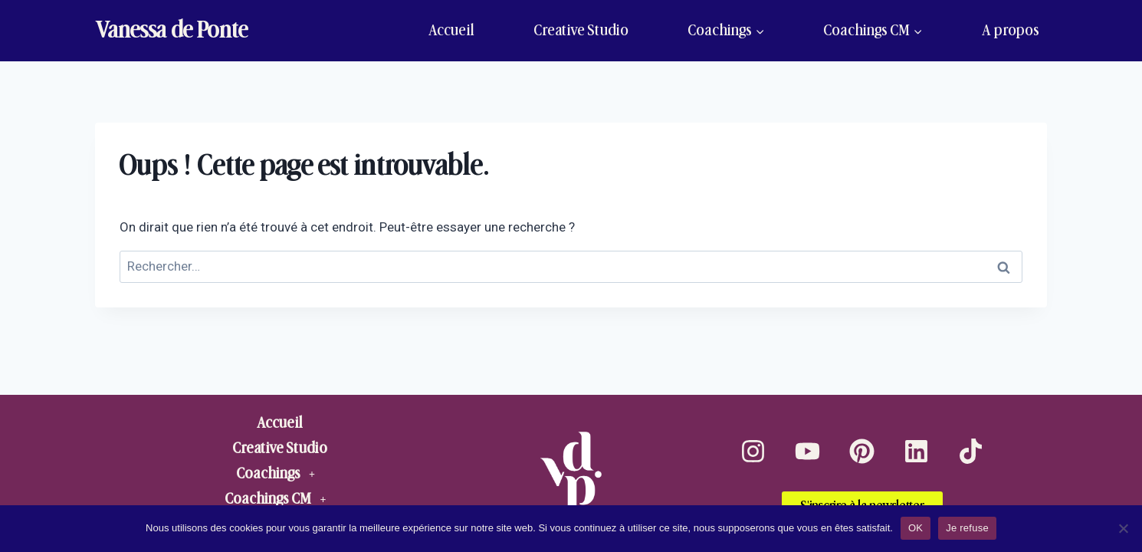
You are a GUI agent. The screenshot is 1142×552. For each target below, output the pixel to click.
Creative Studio (580, 30)
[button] (280, 473)
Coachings (279, 473)
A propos (1010, 30)
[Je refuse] (1123, 528)
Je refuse (967, 528)
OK (915, 528)
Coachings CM (279, 498)
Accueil (451, 30)
